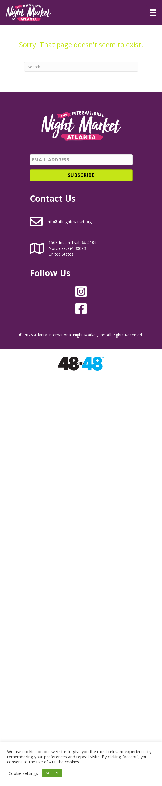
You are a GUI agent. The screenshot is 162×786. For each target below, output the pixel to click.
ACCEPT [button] (52, 772)
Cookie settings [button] (23, 773)
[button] (81, 175)
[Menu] (153, 12)
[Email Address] (81, 159)
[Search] (81, 67)
